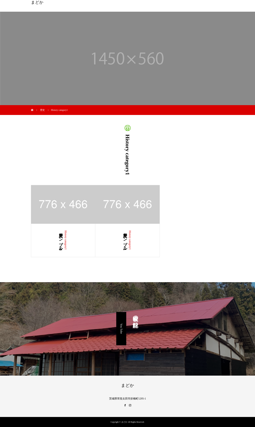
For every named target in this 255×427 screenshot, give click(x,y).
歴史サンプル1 (125, 240)
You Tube (121, 329)
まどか (37, 2)
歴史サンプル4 (61, 240)
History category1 (65, 240)
